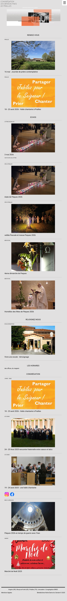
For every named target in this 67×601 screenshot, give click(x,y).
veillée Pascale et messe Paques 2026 (20, 235)
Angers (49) (12, 589)
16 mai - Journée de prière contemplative (21, 72)
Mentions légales (6, 592)
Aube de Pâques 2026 (13, 197)
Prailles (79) (33, 589)
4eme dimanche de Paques (16, 273)
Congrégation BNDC (52, 589)
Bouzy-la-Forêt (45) (22, 589)
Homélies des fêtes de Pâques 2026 (19, 312)
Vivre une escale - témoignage (17, 357)
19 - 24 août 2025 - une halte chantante (20, 488)
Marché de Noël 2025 (13, 571)
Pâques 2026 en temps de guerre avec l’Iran (22, 533)
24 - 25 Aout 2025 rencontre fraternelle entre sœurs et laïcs (28, 449)
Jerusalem (41, 589)
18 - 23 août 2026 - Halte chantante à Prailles (23, 109)
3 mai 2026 (9, 155)
